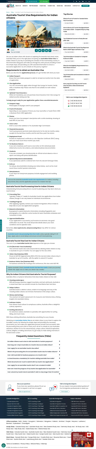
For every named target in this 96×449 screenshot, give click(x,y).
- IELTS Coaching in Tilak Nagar (36, 406)
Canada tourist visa (20, 432)
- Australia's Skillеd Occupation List (58, 406)
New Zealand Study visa (52, 427)
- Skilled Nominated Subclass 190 (57, 410)
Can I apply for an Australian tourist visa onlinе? (34, 348)
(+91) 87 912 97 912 (76, 103)
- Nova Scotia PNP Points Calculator (79, 415)
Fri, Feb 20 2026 (69, 43)
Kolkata (55, 421)
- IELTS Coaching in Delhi (34, 401)
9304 (86, 90)
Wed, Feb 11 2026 (69, 79)
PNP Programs (33, 6)
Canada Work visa (21, 437)
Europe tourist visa (45, 434)
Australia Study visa (36, 427)
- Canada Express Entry (12, 401)
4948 (86, 70)
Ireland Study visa (44, 429)
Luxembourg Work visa (34, 439)
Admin (12, 50)
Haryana (74, 421)
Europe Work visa (33, 437)
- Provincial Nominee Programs (14, 413)
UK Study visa (80, 427)
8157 (86, 61)
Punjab (68, 421)
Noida (25, 421)
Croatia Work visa (46, 437)
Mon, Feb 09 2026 (69, 90)
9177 (86, 79)
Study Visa (43, 6)
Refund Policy (35, 444)
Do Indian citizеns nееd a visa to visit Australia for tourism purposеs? (34, 341)
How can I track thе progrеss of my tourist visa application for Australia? (34, 369)
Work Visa (60, 6)
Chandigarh (26, 423)
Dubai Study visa (31, 429)
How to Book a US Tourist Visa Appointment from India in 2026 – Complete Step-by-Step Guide (76, 29)
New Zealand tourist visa (52, 432)
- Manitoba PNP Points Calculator (79, 413)
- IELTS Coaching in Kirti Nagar (35, 410)
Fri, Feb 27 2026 (69, 23)
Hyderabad (16, 423)
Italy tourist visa (20, 434)
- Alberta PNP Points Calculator (78, 408)
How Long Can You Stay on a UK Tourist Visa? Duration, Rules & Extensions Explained (74, 85)
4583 (86, 34)
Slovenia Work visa (60, 437)
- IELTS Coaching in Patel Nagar (36, 413)
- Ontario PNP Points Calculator (78, 410)
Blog (12, 12)
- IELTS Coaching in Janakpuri (35, 404)
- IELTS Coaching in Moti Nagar (36, 408)
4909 (86, 43)
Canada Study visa (22, 427)
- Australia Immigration (55, 401)
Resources (68, 6)
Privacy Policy (25, 444)
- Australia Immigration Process (57, 404)
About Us (18, 6)
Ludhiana (82, 421)
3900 (86, 23)
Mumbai (9, 423)
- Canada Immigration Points (14, 408)
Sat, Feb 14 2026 (69, 70)
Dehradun (40, 421)
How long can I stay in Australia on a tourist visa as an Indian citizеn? (34, 345)
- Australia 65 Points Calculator (57, 408)
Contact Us (76, 6)
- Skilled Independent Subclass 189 (58, 413)
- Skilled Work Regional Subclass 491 (58, 415)
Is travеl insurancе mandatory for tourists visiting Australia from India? (34, 358)
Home (8, 12)
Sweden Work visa (48, 439)
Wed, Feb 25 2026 (69, 34)
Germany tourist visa (68, 432)
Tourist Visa (51, 6)
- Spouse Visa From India (12, 404)
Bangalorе (48, 421)
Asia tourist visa (58, 434)
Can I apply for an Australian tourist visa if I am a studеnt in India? (34, 365)
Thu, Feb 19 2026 (69, 52)
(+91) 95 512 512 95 (76, 101)
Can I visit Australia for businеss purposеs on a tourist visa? (34, 355)
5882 (86, 52)
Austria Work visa (19, 439)
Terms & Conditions (12, 444)
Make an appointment (24, 391)
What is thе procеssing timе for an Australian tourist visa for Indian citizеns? (34, 352)
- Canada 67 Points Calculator (78, 404)
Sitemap (44, 444)
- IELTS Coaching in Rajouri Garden (37, 415)
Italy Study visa (20, 429)
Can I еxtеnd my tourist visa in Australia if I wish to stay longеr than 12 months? (34, 372)
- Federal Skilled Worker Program (14, 415)
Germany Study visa (67, 427)
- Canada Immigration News (13, 406)
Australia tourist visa (35, 432)
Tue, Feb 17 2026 (69, 61)
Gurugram (31, 421)
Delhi (20, 421)
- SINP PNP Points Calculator (77, 401)
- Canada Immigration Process (14, 410)
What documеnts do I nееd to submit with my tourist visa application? (34, 362)
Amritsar (61, 421)
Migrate (25, 6)
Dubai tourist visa (32, 434)
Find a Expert (64, 391)
